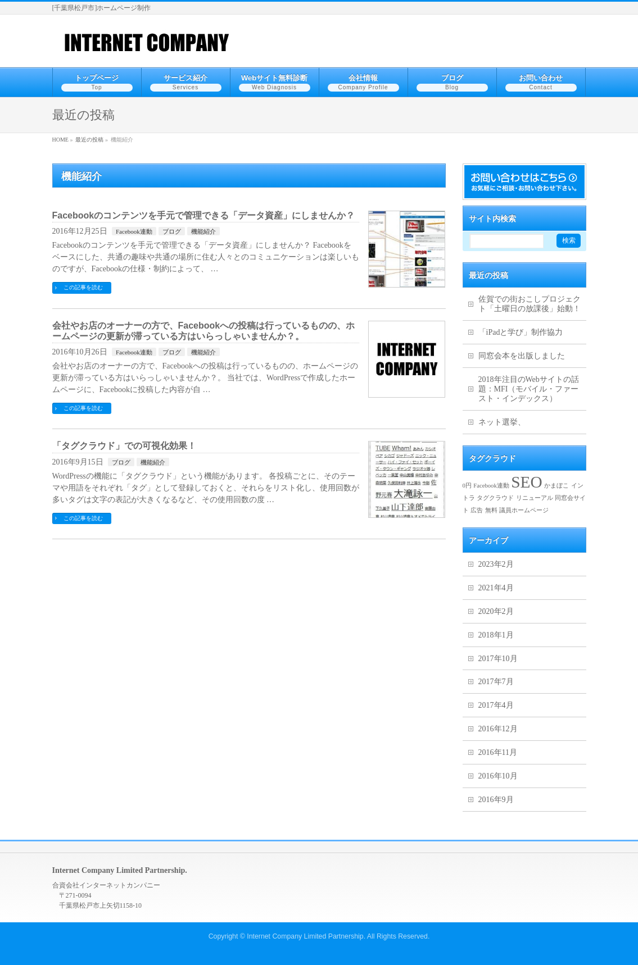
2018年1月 (496, 635)
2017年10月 (498, 658)
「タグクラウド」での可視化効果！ (124, 445)
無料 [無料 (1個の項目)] (491, 510)
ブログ (171, 231)
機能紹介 (203, 231)
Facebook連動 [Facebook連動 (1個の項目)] (491, 485)
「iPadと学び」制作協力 (520, 332)
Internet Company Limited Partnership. (306, 936)
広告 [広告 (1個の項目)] (476, 510)
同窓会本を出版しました (521, 356)
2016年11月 (497, 752)
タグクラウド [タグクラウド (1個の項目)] (495, 498)
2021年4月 (496, 588)
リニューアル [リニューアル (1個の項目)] (534, 498)
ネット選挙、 (502, 422)
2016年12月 (498, 729)
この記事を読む (83, 287)
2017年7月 (496, 681)
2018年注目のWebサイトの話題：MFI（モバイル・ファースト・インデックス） (528, 389)
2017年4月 (496, 705)
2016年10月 (498, 776)
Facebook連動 (134, 231)
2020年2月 (496, 611)
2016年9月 (496, 799)
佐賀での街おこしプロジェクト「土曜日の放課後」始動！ (529, 304)
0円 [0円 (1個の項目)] (467, 485)
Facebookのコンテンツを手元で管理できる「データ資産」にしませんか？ (203, 215)
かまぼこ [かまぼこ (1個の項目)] (556, 485)
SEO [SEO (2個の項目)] (526, 482)
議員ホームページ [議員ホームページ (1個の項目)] (524, 510)
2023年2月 (496, 564)
